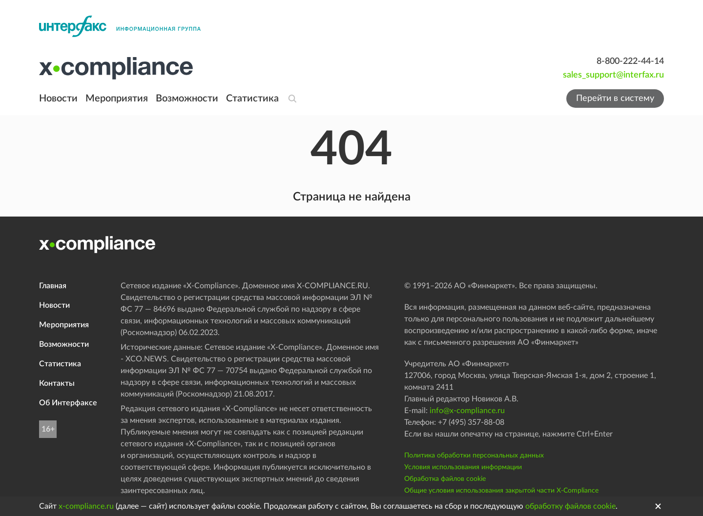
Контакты (57, 383)
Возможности (187, 98)
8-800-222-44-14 (630, 61)
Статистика (252, 98)
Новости (58, 98)
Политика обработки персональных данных (474, 455)
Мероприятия (116, 98)
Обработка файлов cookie (445, 479)
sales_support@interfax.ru (613, 75)
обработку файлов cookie (570, 506)
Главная (52, 286)
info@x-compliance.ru (467, 411)
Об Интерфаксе (68, 403)
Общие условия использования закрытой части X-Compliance (501, 490)
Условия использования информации (463, 467)
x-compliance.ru (86, 506)
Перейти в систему (615, 98)
